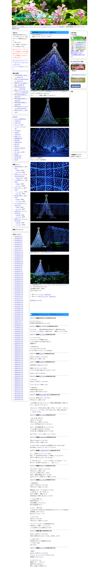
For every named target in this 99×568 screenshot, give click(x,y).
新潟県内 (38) (18, 142)
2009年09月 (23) (19, 349)
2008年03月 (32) (19, 384)
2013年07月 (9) (18, 259)
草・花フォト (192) (19, 152)
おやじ (41, 353)
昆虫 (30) (17, 146)
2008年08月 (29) (19, 374)
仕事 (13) (17, 132)
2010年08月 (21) (19, 327)
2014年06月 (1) (18, 238)
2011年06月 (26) (19, 308)
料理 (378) (17, 140)
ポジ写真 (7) (18, 130)
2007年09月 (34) (19, 395)
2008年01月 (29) (19, 387)
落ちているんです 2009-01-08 (47, 296)
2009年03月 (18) (19, 360)
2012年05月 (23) (19, 287)
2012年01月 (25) (19, 294)
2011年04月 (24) (19, 312)
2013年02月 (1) (18, 269)
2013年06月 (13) (19, 261)
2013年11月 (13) (19, 252)
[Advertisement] (76, 122)
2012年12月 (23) (19, 273)
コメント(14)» (49, 34)
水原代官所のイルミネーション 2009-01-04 (43, 32)
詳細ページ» (43, 34)
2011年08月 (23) (19, 304)
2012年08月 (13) (19, 281)
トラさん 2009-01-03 (45, 294)
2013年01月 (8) (18, 271)
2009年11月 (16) (19, 345)
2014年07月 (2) (18, 236)
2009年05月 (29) (19, 356)
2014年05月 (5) (18, 240)
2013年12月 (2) (18, 250)
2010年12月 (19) (19, 320)
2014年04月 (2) (18, 242)
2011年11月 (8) (18, 298)
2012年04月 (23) (19, 288)
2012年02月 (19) (19, 292)
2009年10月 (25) (19, 347)
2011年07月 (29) (19, 306)
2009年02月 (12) (19, 362)
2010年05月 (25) (19, 333)
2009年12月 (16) (19, 343)
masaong (42, 437)
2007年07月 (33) (19, 399)
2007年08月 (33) (19, 397)
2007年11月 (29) (19, 391)
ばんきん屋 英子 (44, 394)
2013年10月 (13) (19, 254)
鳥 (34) (16, 159)
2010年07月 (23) (19, 329)
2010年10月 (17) (19, 323)
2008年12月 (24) (19, 366)
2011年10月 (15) (19, 300)
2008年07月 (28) (19, 376)
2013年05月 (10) (19, 263)
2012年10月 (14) (19, 277)
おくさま (42, 334)
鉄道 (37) (17, 154)
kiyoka (18, 199)
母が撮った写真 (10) (20, 148)
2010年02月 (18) (19, 339)
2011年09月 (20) (19, 302)
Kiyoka (18, 170)
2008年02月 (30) (19, 386)
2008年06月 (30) (19, 378)
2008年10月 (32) (19, 370)
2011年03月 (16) (19, 314)
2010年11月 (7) (18, 321)
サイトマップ (33, 27)
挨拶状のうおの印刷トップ (20, 27)
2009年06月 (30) (19, 354)
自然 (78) (17, 150)
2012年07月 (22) (19, 283)
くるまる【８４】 (44, 450)
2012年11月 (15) (19, 275)
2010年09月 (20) (19, 325)
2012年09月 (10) (19, 279)
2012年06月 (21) (19, 285)
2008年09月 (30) (19, 372)
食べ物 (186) (18, 157)
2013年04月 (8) (18, 265)
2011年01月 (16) (19, 318)
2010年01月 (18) (19, 341)
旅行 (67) (17, 144)
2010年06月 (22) (19, 331)
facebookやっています (36, 300)
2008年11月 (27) (19, 368)
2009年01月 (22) (19, 364)
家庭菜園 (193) (18, 138)
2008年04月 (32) (19, 382)
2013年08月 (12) (19, 257)
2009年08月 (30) (19, 351)
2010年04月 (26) (19, 335)
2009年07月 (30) (19, 353)
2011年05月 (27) (19, 310)
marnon (42, 362)
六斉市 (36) (17, 134)
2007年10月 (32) (19, 393)
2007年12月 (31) (19, 389)
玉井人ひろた (19, 178)
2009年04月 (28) (19, 358)
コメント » (33, 318)
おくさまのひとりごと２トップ (48, 27)
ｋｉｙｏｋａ (19, 191)
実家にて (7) (18, 136)
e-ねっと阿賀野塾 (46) (20, 119)
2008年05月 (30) (19, 380)
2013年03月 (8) (18, 267)
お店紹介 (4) (18, 121)
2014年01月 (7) (18, 248)
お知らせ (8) (18, 123)
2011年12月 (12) (19, 296)
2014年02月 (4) (18, 246)
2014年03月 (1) (18, 244)
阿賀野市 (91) (18, 156)
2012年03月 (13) (19, 290)
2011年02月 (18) (19, 316)
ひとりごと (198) (19, 124)
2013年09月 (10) (19, 255)
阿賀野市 (62, 27)
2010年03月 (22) (19, 337)
